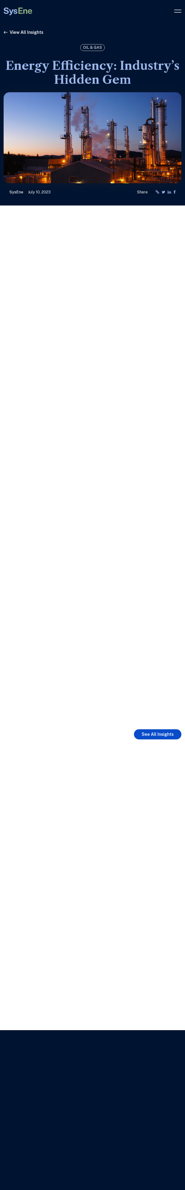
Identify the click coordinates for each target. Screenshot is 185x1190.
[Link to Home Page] (18, 9)
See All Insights (158, 734)
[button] (177, 13)
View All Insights (23, 32)
